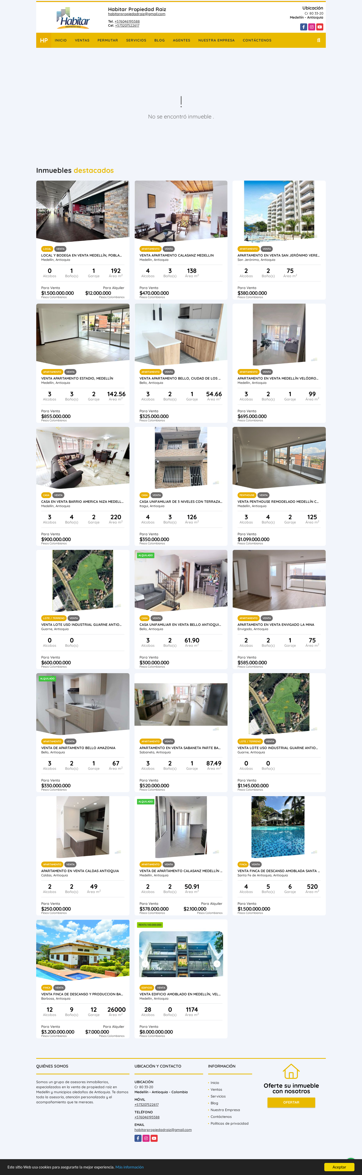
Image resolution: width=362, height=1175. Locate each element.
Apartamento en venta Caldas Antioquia (80, 871)
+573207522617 (127, 25)
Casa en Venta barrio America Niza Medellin (82, 502)
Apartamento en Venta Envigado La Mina (276, 625)
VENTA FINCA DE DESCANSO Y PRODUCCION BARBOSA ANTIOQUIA (82, 994)
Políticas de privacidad (230, 1123)
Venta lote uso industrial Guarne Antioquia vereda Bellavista (82, 625)
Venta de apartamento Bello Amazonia (78, 748)
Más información (134, 1167)
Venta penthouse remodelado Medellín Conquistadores (279, 502)
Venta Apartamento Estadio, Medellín (77, 378)
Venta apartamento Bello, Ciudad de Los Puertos (181, 378)
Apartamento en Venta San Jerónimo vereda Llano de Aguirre (279, 255)
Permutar (108, 40)
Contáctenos (257, 40)
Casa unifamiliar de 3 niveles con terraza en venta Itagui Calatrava (181, 502)
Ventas (82, 40)
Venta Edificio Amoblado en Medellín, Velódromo (181, 994)
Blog (159, 40)
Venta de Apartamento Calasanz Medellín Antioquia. (181, 871)
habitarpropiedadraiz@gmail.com (136, 14)
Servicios (136, 40)
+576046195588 (127, 21)
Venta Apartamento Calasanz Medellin (177, 255)
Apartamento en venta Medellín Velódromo (279, 378)
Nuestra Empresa (216, 40)
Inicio (61, 40)
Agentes (181, 40)
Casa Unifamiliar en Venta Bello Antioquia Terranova (181, 625)
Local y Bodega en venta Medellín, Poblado (82, 255)
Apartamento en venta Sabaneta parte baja (181, 748)
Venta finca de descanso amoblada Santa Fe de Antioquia (279, 871)
